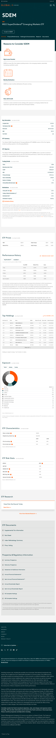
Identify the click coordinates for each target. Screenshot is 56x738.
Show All (28, 348)
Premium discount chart (47, 256)
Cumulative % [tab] (16, 259)
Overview (3, 36)
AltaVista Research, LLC (9, 413)
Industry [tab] (10, 367)
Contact (51, 1)
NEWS (3, 636)
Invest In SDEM (8, 31)
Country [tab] (16, 367)
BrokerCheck (4, 662)
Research (38, 36)
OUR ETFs (3, 627)
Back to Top (5, 734)
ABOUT (3, 632)
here (19, 210)
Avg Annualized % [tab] (7, 259)
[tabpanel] (28, 270)
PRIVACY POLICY (6, 639)
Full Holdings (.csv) (49, 315)
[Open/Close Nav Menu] (51, 5)
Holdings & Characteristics (27, 36)
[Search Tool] (54, 5)
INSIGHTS (4, 629)
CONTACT (4, 634)
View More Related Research (27, 513)
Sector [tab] (5, 367)
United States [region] (5, 1)
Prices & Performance (13, 36)
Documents (45, 36)
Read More (7, 507)
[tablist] (28, 259)
